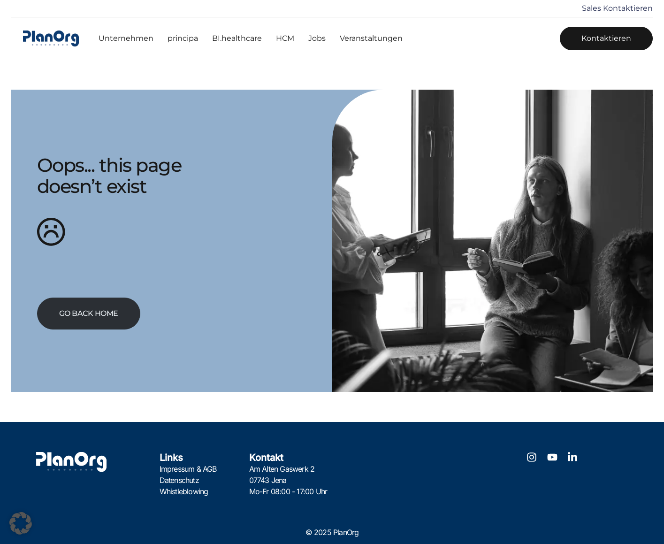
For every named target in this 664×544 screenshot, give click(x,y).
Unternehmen (126, 38)
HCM (285, 38)
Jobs (317, 38)
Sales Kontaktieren (617, 8)
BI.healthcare (237, 38)
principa (183, 38)
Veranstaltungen (371, 38)
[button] (20, 523)
